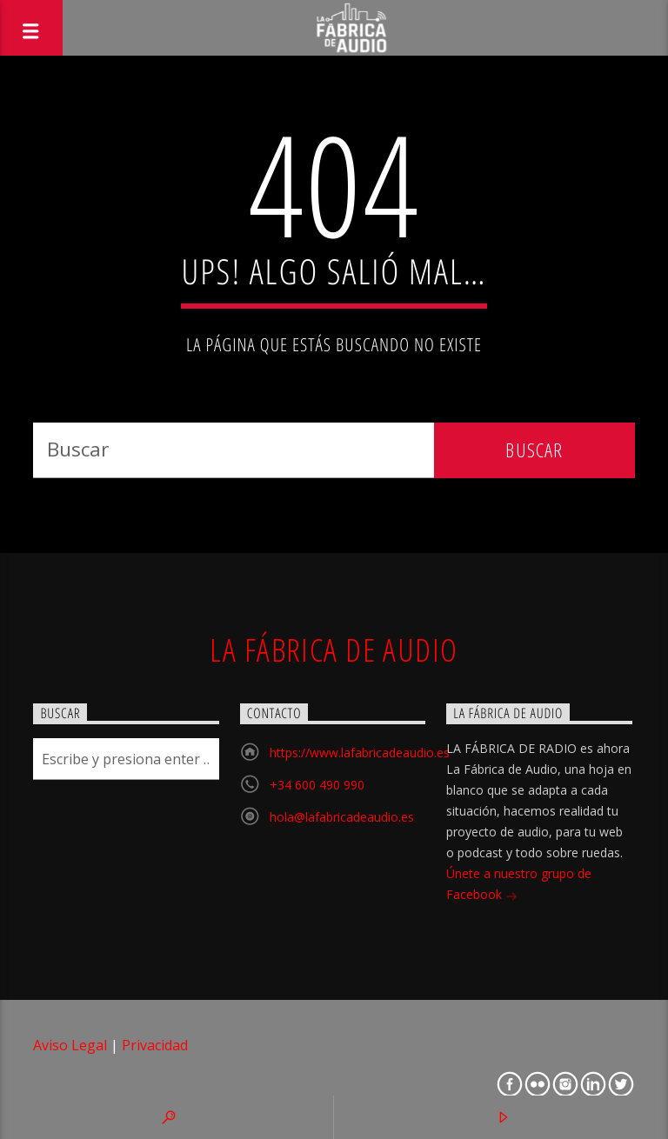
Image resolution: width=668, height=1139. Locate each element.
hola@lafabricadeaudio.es (342, 817)
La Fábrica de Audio (334, 649)
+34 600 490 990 (317, 784)
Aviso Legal (70, 1045)
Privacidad (155, 1045)
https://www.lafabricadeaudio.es (360, 752)
